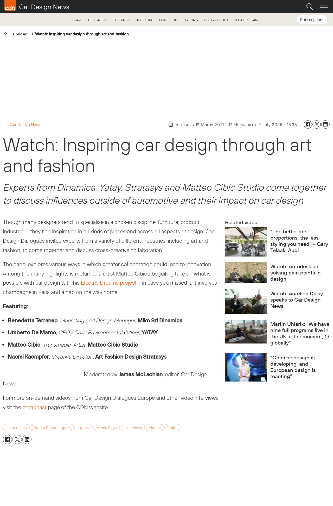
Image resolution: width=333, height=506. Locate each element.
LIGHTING (190, 20)
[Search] (309, 6)
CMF (163, 20)
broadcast (34, 407)
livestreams (16, 427)
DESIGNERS (97, 20)
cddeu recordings (50, 427)
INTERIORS (144, 20)
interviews (133, 427)
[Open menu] (323, 6)
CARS (78, 20)
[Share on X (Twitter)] (316, 124)
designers (81, 427)
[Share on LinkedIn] (325, 124)
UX (174, 20)
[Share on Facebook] (308, 124)
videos (155, 427)
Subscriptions (312, 19)
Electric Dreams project (109, 282)
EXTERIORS (122, 20)
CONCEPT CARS (246, 20)
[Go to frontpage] (36, 5)
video (172, 427)
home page (107, 427)
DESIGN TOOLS (216, 20)
